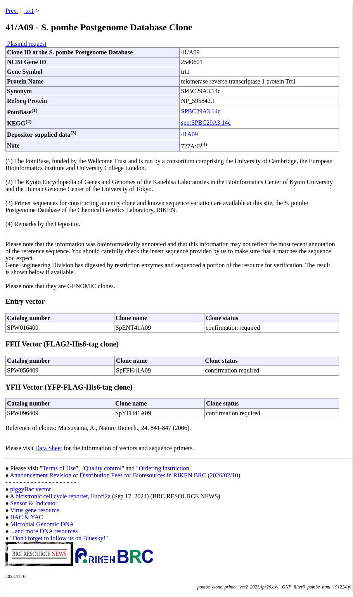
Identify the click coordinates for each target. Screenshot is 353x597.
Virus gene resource (34, 510)
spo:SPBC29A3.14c (205, 122)
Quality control (102, 468)
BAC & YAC (26, 517)
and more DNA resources (46, 531)
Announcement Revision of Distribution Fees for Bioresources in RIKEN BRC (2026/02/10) (125, 475)
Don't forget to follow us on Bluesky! (59, 538)
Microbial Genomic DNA (42, 524)
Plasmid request (26, 43)
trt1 (29, 10)
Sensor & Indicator (33, 503)
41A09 (189, 134)
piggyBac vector (30, 489)
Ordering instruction (164, 468)
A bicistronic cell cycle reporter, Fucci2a (60, 496)
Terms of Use (59, 468)
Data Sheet (48, 448)
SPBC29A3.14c (200, 111)
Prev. (11, 10)
